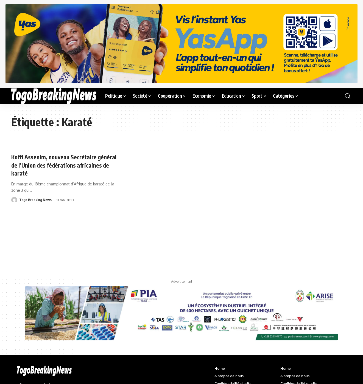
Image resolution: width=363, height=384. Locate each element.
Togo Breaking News (35, 199)
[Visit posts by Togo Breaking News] (14, 199)
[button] (347, 96)
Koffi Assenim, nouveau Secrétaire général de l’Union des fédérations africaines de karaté (55, 164)
